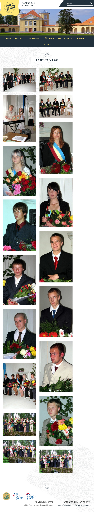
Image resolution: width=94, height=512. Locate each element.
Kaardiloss (28, 3)
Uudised (80, 38)
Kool (8, 38)
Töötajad (48, 38)
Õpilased (20, 38)
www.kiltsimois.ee (83, 505)
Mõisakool (28, 6)
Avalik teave (65, 38)
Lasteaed (34, 38)
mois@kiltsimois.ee (66, 505)
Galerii (47, 44)
